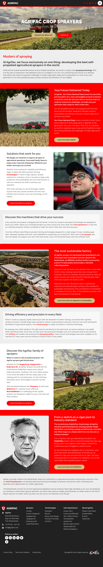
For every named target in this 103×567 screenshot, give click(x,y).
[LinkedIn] (14, 548)
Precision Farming (51, 529)
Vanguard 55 (24, 370)
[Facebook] (6, 548)
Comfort (48, 532)
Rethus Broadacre (70, 540)
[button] (100, 3)
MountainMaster (13, 397)
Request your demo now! (43, 35)
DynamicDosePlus (47, 340)
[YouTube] (21, 548)
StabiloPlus (58, 451)
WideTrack (11, 395)
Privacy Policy (8, 563)
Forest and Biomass (71, 524)
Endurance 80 (12, 373)
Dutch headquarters (14, 492)
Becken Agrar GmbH (71, 534)
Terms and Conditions (22, 563)
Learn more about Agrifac (67, 140)
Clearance (34, 392)
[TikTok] (6, 552)
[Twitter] (18, 548)
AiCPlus (12, 340)
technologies (12, 175)
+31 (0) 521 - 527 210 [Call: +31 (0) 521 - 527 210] (12, 535)
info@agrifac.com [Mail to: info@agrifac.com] (11, 538)
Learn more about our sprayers (21, 204)
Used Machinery (32, 534)
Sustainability (87, 524)
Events (84, 527)
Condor (29, 522)
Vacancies (86, 529)
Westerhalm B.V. (70, 537)
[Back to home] (10, 3)
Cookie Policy (36, 563)
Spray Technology (52, 527)
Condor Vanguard (32, 524)
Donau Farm (68, 522)
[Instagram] (10, 548)
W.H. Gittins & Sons (71, 527)
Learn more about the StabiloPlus (69, 477)
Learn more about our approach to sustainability (75, 305)
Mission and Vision (89, 522)
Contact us (64, 35)
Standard (48, 522)
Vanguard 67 (35, 370)
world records (42, 330)
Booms (47, 524)
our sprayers (86, 239)
